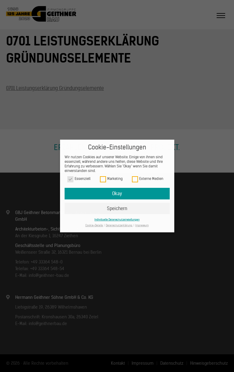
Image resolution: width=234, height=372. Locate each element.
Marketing (111, 178)
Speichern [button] (117, 208)
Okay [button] (117, 193)
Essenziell (78, 178)
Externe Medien (147, 178)
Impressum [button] (142, 225)
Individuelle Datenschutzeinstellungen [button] (117, 219)
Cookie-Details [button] (94, 225)
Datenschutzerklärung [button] (119, 225)
